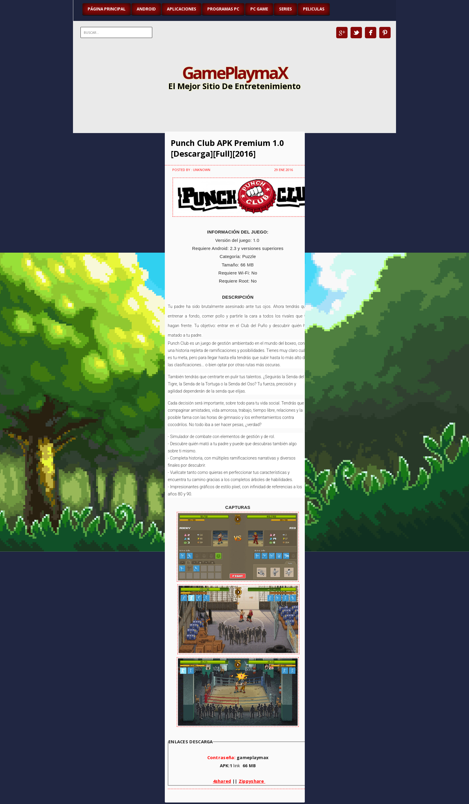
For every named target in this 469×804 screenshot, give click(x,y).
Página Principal (107, 9)
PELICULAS (314, 9)
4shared (222, 781)
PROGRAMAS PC (223, 9)
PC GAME (259, 9)
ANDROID (146, 9)
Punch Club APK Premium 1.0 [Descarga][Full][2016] (227, 148)
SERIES (285, 9)
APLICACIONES (181, 9)
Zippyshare (252, 781)
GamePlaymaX (234, 72)
